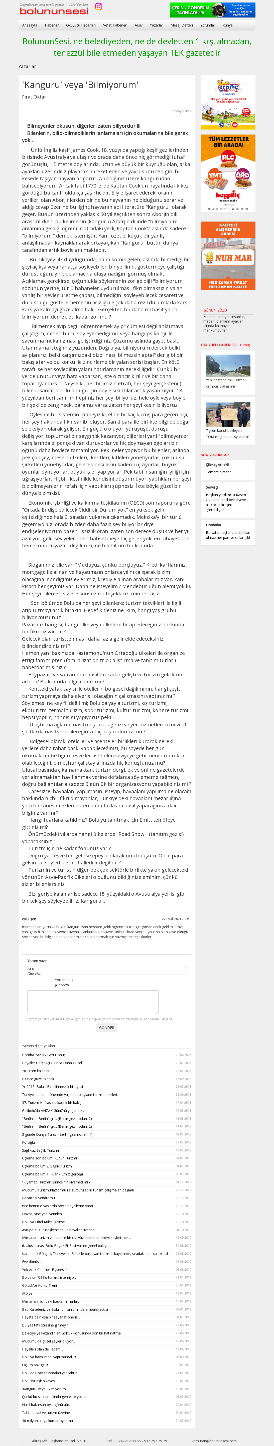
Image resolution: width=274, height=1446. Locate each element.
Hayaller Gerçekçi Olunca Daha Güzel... (106, 1063)
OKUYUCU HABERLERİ (225, 345)
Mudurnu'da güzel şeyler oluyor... (106, 1341)
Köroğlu (106, 1142)
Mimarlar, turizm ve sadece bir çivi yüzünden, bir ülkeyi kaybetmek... (106, 1238)
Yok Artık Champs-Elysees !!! (106, 1270)
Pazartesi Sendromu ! (106, 1198)
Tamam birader (218, 472)
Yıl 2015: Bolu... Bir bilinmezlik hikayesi (106, 1087)
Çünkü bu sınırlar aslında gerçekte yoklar (106, 1397)
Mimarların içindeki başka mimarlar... (106, 1301)
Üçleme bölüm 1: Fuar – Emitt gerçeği (106, 1174)
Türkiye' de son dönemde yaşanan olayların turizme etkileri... (106, 1095)
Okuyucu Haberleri (81, 25)
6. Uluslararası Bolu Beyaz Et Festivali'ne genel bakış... (106, 1246)
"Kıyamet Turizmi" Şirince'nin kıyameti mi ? (106, 1182)
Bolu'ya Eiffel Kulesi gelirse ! (106, 1222)
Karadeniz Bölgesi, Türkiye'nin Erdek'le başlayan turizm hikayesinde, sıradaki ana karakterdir (106, 1254)
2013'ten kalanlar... (106, 1071)
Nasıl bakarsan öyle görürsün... (106, 1405)
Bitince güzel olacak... (106, 1079)
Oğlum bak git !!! (106, 1365)
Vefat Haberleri (115, 25)
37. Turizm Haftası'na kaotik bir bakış (106, 1103)
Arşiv (139, 25)
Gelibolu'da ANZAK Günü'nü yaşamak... (106, 1111)
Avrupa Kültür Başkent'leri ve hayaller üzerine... (106, 1230)
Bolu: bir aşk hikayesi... (106, 1381)
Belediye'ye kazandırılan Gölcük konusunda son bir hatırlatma (106, 1333)
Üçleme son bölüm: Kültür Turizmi (106, 1158)
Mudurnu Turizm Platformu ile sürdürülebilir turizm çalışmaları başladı (106, 1190)
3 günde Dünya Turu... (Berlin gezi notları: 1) (106, 1134)
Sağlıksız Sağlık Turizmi (106, 1150)
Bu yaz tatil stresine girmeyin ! (106, 1325)
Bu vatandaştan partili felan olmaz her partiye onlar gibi (228, 535)
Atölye (106, 1293)
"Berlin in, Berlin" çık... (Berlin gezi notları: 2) (106, 1119)
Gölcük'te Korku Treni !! (106, 1285)
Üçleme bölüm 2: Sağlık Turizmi (106, 1166)
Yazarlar (156, 25)
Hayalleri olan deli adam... (106, 1349)
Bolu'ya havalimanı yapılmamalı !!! (106, 1357)
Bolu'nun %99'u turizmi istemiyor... (106, 1277)
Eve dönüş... (106, 1262)
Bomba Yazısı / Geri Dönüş (106, 1055)
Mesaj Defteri (182, 25)
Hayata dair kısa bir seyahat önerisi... (106, 1317)
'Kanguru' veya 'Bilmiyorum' (106, 1389)
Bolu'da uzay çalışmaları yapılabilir (106, 1373)
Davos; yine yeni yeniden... (106, 1214)
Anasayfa (29, 25)
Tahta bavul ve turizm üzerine (106, 1413)
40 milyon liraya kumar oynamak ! (106, 1421)
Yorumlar (207, 25)
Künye (228, 25)
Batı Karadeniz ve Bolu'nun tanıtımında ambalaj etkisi (106, 1309)
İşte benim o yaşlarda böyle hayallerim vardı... (106, 1206)
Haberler (52, 25)
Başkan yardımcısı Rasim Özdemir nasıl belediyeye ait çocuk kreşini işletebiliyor (226, 502)
